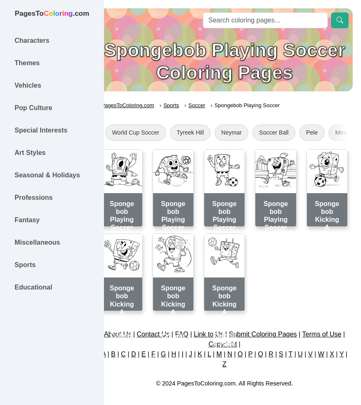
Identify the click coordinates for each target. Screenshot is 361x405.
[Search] (265, 20)
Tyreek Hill (206, 132)
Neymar (247, 132)
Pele (328, 132)
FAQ (198, 327)
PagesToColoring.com (143, 105)
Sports (187, 105)
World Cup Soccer (151, 132)
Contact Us (169, 327)
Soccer (212, 105)
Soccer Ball (290, 132)
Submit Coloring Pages (279, 327)
